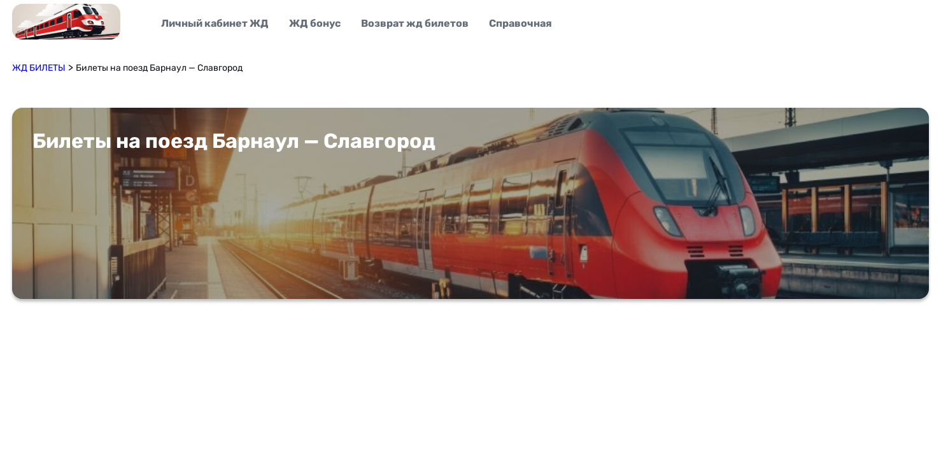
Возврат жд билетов (415, 23)
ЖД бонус (315, 23)
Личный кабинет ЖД (215, 23)
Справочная (520, 23)
